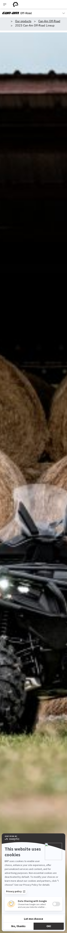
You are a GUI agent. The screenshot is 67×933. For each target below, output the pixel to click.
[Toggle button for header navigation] (5, 4)
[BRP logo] (15, 4)
